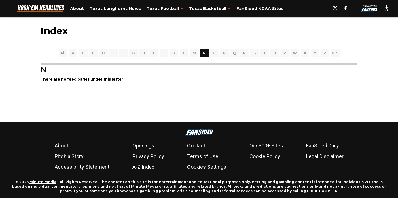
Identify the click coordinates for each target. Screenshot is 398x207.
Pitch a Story (69, 156)
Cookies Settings (206, 167)
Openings (143, 146)
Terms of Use (202, 156)
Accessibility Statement (82, 167)
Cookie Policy (264, 156)
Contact (196, 146)
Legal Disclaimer (325, 156)
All (62, 53)
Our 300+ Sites (266, 146)
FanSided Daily (322, 146)
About (61, 146)
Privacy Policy (148, 156)
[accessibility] (386, 8)
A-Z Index (143, 167)
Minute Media (42, 182)
